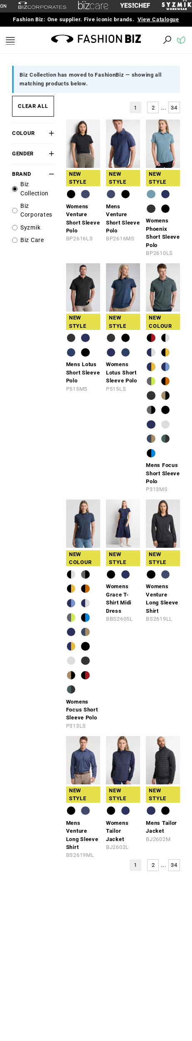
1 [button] (135, 108)
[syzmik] (177, 6)
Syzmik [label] (30, 227)
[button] (50, 133)
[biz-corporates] (42, 6)
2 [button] (153, 108)
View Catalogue (158, 19)
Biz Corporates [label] (36, 210)
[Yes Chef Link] (135, 6)
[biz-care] (93, 6)
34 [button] (174, 108)
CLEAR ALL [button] (33, 106)
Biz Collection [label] (34, 189)
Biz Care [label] (32, 240)
